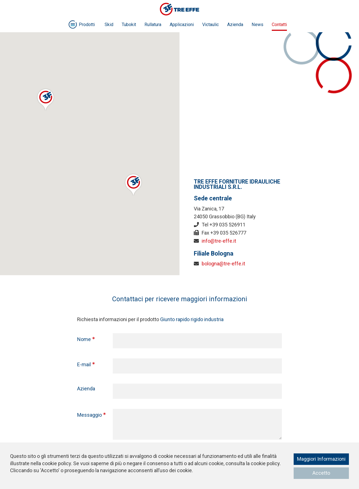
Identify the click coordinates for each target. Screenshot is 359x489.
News (257, 24)
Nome (84, 339)
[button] (46, 99)
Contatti (279, 24)
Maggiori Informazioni (321, 459)
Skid (109, 24)
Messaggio (89, 415)
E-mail (84, 364)
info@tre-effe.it (219, 241)
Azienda (235, 24)
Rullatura (152, 24)
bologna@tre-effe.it (223, 263)
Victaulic (210, 24)
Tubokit (129, 24)
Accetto (321, 473)
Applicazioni (182, 24)
